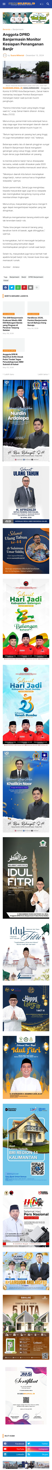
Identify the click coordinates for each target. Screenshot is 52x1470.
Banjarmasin (18, 29)
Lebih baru (9, 374)
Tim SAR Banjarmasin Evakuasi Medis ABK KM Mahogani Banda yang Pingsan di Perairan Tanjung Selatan (13, 323)
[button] (4, 4)
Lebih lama (43, 374)
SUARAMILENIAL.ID (12, 88)
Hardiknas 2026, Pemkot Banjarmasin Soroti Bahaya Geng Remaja (37, 321)
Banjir (24, 277)
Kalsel (6, 280)
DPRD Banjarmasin (35, 277)
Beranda (6, 29)
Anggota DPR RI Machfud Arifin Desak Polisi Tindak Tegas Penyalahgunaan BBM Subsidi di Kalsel (13, 359)
